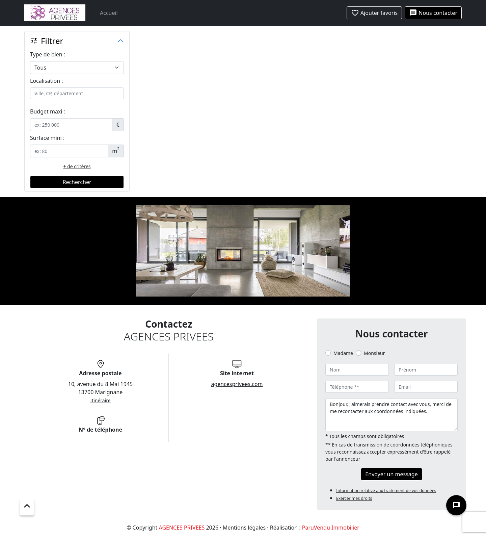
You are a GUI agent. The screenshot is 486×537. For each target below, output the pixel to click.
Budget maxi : (47, 111)
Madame (343, 353)
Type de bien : (47, 54)
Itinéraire (100, 400)
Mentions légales (244, 527)
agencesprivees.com (237, 384)
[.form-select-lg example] (77, 67)
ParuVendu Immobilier (330, 527)
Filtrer (46, 40)
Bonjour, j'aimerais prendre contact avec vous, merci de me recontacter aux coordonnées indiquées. (391, 414)
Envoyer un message (391, 474)
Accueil (109, 13)
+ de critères (77, 166)
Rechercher (76, 182)
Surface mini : (47, 138)
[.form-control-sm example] (71, 124)
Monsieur (374, 353)
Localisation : (46, 80)
